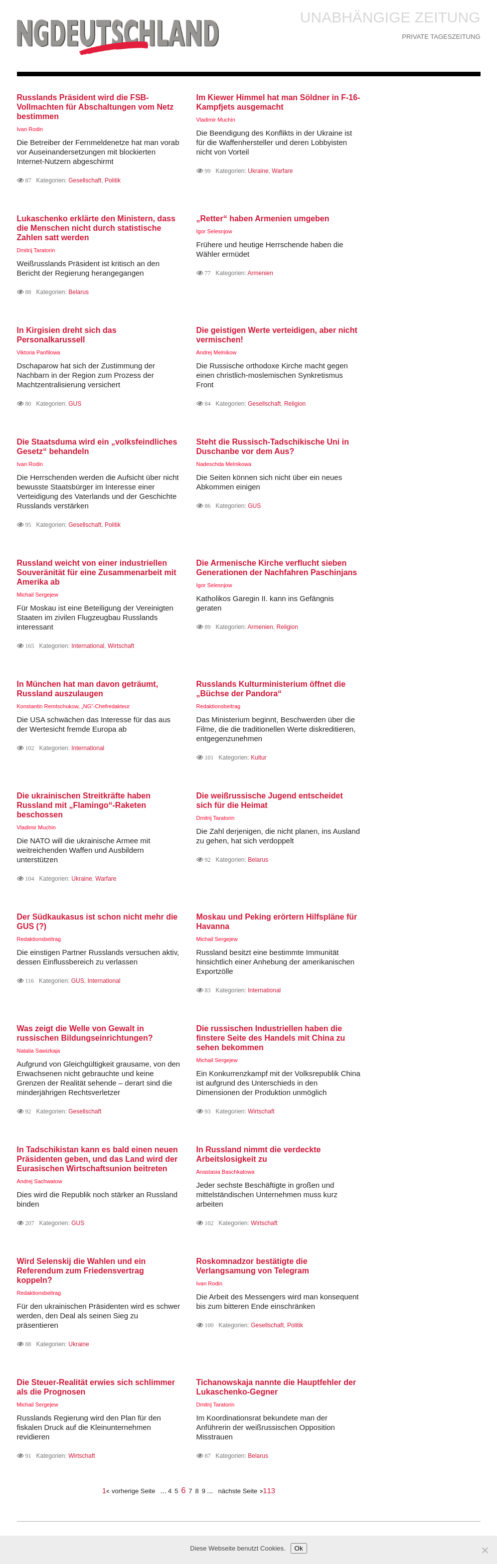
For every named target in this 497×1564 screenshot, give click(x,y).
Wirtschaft (121, 645)
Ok (299, 1548)
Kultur (258, 757)
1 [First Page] (104, 1490)
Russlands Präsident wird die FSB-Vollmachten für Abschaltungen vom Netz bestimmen (95, 107)
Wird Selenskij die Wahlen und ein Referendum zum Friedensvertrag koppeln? (81, 1270)
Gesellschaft (84, 180)
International (87, 645)
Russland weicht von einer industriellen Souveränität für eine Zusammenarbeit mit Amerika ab (96, 572)
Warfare (282, 170)
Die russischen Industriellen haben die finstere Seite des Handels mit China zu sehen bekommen (270, 1038)
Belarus (78, 292)
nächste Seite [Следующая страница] (238, 1491)
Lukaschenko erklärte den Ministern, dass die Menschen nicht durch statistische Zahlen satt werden (96, 228)
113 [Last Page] (269, 1490)
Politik (113, 180)
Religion (295, 403)
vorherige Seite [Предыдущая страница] (133, 1491)
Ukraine (258, 170)
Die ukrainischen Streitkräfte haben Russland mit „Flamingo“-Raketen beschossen (84, 805)
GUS (74, 403)
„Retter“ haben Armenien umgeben (263, 218)
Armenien (260, 273)
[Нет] (485, 1550)
